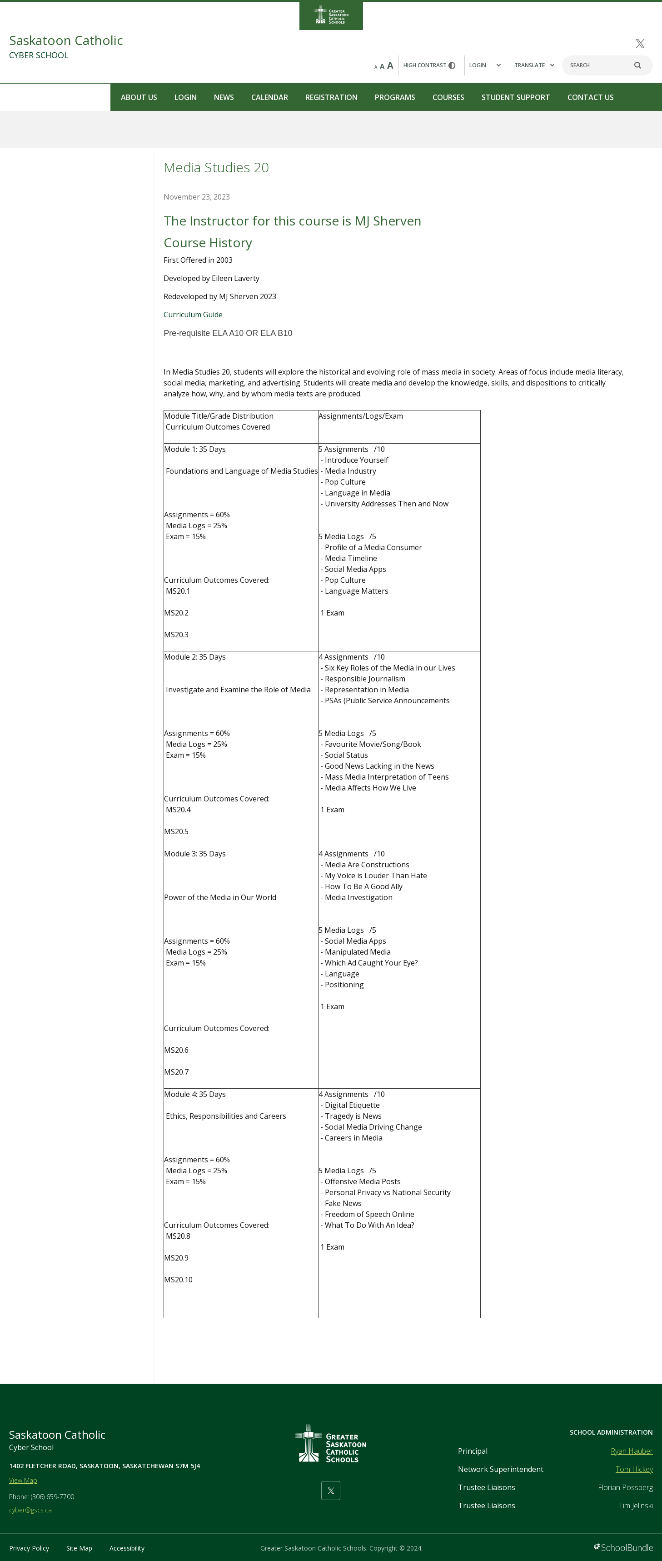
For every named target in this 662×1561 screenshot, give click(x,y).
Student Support (405, 97)
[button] (487, 65)
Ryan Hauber (632, 1451)
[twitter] (640, 43)
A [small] (375, 67)
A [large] (390, 65)
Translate (534, 65)
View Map (23, 1480)
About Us (28, 97)
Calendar (159, 97)
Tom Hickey (634, 1469)
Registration (221, 97)
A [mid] (382, 65)
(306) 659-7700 (52, 1496)
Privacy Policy (29, 1548)
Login (75, 97)
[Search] (607, 65)
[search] (642, 65)
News (114, 97)
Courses (338, 97)
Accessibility (127, 1548)
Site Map (79, 1548)
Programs (284, 97)
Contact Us (480, 97)
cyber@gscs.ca (30, 1510)
